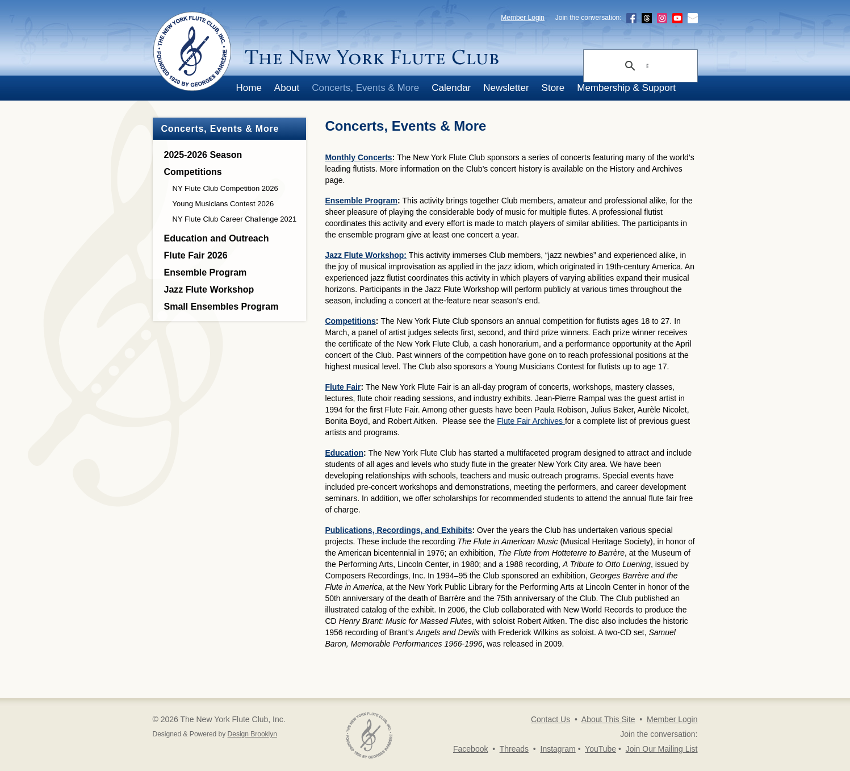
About (286, 87)
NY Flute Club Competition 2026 (225, 188)
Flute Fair (343, 386)
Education (344, 452)
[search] (647, 66)
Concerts (375, 157)
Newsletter (506, 87)
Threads (514, 748)
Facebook (470, 748)
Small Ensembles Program (221, 306)
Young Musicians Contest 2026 (223, 203)
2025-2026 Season (203, 155)
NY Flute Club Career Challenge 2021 (235, 219)
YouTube (600, 748)
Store (553, 87)
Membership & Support (626, 87)
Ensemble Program (205, 272)
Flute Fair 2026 (196, 255)
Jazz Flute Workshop (209, 289)
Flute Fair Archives (531, 421)
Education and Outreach (216, 238)
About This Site (608, 719)
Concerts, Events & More (365, 87)
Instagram (558, 748)
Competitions (193, 172)
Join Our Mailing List (662, 748)
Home (249, 87)
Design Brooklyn (252, 734)
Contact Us (550, 719)
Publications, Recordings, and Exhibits (398, 530)
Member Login (523, 18)
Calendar (451, 87)
